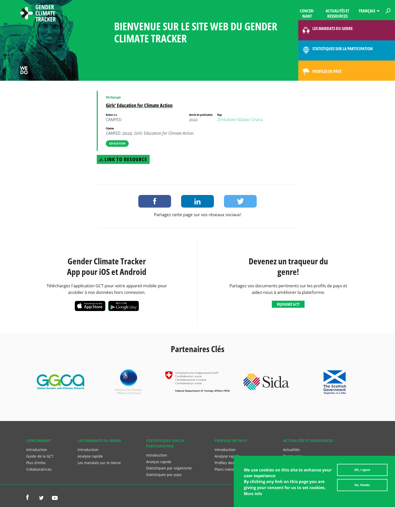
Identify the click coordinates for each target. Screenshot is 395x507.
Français (367, 10)
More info (253, 494)
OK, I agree (362, 470)
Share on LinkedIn (197, 201)
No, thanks (362, 485)
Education (117, 143)
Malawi (243, 119)
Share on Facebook (154, 201)
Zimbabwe (226, 119)
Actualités (291, 449)
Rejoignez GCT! (288, 304)
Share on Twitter (240, 201)
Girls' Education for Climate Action (139, 105)
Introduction (36, 449)
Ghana (256, 119)
